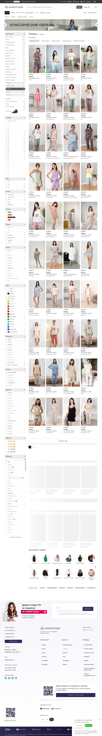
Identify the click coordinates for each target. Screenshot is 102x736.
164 (16, 184)
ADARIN (10, 464)
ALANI (10, 472)
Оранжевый (12, 304)
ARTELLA (10, 516)
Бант (9, 415)
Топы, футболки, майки (15, 101)
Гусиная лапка (11, 359)
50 (16, 141)
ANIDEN (10, 509)
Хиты (17, 12)
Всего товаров (15, 37)
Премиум (10, 385)
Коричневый (16, 316)
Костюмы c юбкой (15, 45)
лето (16, 199)
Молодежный (16, 382)
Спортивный (11, 380)
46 (16, 136)
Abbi (16, 462)
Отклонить (77, 723)
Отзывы (85, 12)
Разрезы (16, 393)
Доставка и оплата (92, 12)
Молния (10, 395)
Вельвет (10, 275)
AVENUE (10, 529)
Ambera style (11, 485)
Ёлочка (10, 347)
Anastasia (16, 493)
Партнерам (43, 663)
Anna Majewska (12, 511)
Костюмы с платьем (15, 58)
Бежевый (16, 299)
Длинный (10, 227)
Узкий (16, 243)
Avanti (9, 527)
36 (8, 123)
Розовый (16, 306)
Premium (22, 12)
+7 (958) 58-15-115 (11, 639)
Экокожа (10, 263)
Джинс (9, 270)
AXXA (9, 532)
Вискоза (16, 258)
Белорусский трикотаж (45, 633)
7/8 (8, 230)
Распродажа (42, 12)
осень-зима (16, 197)
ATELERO (11, 519)
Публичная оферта (87, 663)
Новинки (13, 12)
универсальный (12, 120)
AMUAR (10, 490)
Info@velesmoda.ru (11, 662)
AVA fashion (11, 524)
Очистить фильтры (15, 537)
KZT (47, 717)
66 (8, 161)
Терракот (11, 309)
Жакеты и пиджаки (15, 64)
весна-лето (16, 194)
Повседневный (16, 372)
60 (16, 154)
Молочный (16, 296)
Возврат (85, 660)
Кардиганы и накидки (15, 69)
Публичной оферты (72, 614)
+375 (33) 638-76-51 (11, 632)
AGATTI (11, 467)
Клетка (16, 342)
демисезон (16, 205)
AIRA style (10, 470)
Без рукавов (16, 237)
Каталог (7, 12)
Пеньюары (9, 94)
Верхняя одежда (15, 61)
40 (8, 128)
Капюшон (10, 398)
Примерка (85, 657)
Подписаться (88, 610)
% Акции (37, 12)
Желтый (11, 301)
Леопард (10, 352)
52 (16, 143)
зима (16, 202)
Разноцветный (16, 332)
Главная (42, 646)
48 (16, 138)
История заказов (87, 650)
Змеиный (10, 354)
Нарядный (10, 375)
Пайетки (10, 400)
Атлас (9, 281)
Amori (9, 488)
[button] (95, 569)
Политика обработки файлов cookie (90, 668)
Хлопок (16, 250)
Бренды (48, 12)
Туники (15, 104)
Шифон (10, 260)
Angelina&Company (13, 506)
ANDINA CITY (12, 501)
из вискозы (62, 589)
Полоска (16, 344)
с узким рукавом (91, 589)
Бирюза (16, 322)
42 (16, 131)
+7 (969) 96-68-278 (11, 635)
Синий (10, 327)
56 (16, 149)
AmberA (10, 483)
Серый (16, 291)
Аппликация (11, 413)
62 (16, 156)
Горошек (16, 349)
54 (16, 146)
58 (16, 151)
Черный (16, 293)
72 (8, 169)
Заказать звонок (13, 643)
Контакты (42, 657)
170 (16, 187)
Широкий (16, 240)
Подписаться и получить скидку (67, 693)
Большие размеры (29, 12)
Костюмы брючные (15, 42)
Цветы (16, 339)
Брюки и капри (15, 53)
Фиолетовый (16, 329)
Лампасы (10, 431)
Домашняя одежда (15, 80)
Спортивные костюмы (15, 75)
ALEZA (9, 475)
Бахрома (10, 403)
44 (16, 133)
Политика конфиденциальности (88, 673)
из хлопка (42, 589)
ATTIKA (10, 522)
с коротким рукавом (80, 589)
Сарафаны (15, 99)
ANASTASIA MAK (12, 496)
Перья (9, 408)
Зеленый (16, 319)
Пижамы (15, 89)
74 (8, 171)
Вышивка (10, 423)
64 (16, 159)
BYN (43, 717)
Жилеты (15, 66)
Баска (9, 418)
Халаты (15, 92)
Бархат (9, 273)
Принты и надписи (16, 365)
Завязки (16, 426)
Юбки (15, 48)
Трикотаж (16, 268)
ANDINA (10, 498)
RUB (52, 717)
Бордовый (16, 314)
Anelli (16, 504)
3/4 (16, 232)
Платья (15, 40)
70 (8, 166)
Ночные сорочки (15, 86)
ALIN (9, 480)
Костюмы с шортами (15, 77)
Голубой (16, 324)
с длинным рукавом (52, 589)
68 (8, 164)
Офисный (10, 377)
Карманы (10, 433)
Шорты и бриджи (15, 107)
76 (8, 174)
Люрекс (10, 265)
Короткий (16, 235)
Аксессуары (15, 111)
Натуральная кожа (12, 278)
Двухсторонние (12, 410)
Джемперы (15, 56)
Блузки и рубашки (15, 50)
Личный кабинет (87, 646)
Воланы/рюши (16, 421)
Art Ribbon (10, 514)
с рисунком (70, 589)
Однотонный (16, 362)
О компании (43, 660)
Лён (9, 252)
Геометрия (10, 357)
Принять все (88, 723)
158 (9, 182)
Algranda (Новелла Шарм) (16, 478)
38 (8, 125)
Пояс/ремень (11, 405)
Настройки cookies (83, 731)
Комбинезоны (15, 72)
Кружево (16, 428)
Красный (11, 311)
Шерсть (10, 255)
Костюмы (15, 83)
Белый (16, 288)
